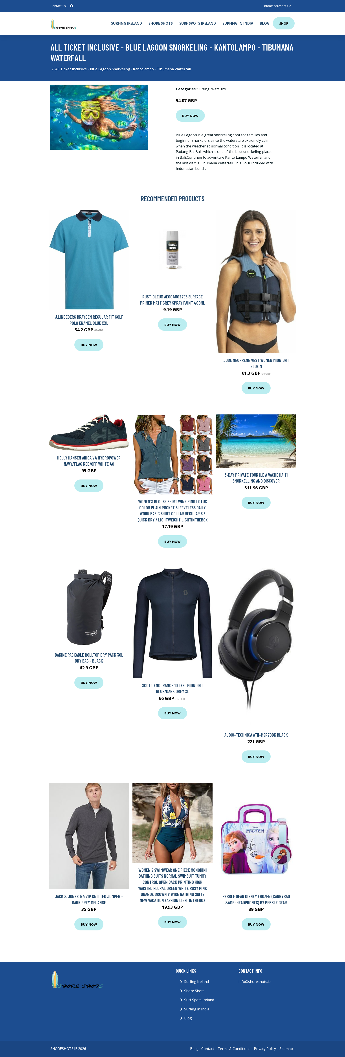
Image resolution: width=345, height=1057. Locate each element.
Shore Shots (161, 23)
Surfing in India (237, 23)
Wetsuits (218, 89)
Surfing (203, 89)
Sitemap (286, 1048)
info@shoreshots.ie (277, 6)
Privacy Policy (265, 1048)
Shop (283, 23)
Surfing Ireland (126, 23)
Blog (265, 23)
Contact (207, 1048)
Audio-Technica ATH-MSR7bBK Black (256, 734)
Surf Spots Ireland (197, 23)
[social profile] (71, 6)
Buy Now (190, 115)
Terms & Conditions (234, 1048)
